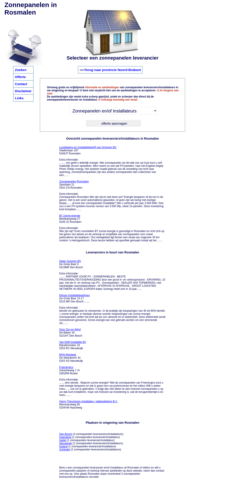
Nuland (63, 446)
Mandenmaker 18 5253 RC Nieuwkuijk (72, 345)
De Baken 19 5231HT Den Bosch (70, 332)
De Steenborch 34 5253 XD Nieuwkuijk (71, 357)
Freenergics (66, 367)
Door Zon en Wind (70, 329)
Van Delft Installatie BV (72, 342)
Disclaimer (23, 91)
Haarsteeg (65, 437)
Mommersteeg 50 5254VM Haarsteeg (88, 404)
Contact (21, 84)
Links (19, 98)
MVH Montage (67, 354)
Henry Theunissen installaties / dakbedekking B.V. (88, 401)
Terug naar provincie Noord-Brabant (112, 70)
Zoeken (21, 70)
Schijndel (64, 449)
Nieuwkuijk (65, 443)
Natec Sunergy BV (70, 261)
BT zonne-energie (69, 215)
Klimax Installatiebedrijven (74, 295)
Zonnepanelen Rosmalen (74, 181)
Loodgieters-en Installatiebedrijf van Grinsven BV (87, 147)
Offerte (20, 77)
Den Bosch (65, 434)
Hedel (62, 440)
